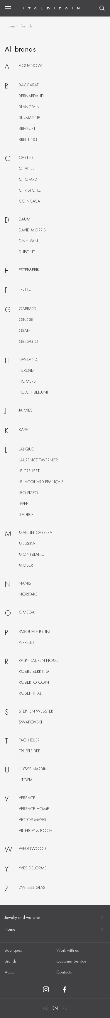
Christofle (30, 190)
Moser (26, 565)
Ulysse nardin (33, 769)
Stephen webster (36, 711)
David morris (32, 230)
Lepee (23, 503)
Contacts (64, 972)
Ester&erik (29, 270)
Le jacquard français (41, 482)
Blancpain (29, 107)
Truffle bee (29, 751)
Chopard (28, 179)
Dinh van (28, 241)
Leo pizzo (28, 493)
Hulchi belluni (33, 392)
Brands (10, 961)
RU (64, 1008)
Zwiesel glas (32, 887)
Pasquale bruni (34, 631)
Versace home (34, 809)
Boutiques (13, 950)
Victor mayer (32, 820)
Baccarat (29, 85)
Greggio (28, 341)
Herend (26, 370)
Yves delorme (33, 868)
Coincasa (29, 201)
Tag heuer (29, 740)
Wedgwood (32, 848)
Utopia (26, 780)
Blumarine (29, 118)
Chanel (26, 168)
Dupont (27, 252)
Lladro (26, 514)
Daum (25, 219)
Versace (27, 798)
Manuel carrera (35, 532)
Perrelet (26, 642)
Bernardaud (31, 96)
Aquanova (31, 65)
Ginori (26, 320)
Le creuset (29, 471)
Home (10, 26)
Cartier (26, 157)
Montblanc (31, 554)
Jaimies (26, 410)
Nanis (25, 583)
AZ (45, 1008)
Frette (25, 289)
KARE (23, 429)
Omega (27, 612)
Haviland (28, 359)
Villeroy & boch (35, 830)
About (10, 972)
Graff (25, 330)
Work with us (67, 950)
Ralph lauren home (39, 660)
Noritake (28, 594)
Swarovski (30, 722)
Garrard (27, 309)
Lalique (26, 449)
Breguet (27, 128)
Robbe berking (34, 671)
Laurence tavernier (38, 460)
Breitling (28, 139)
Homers (27, 381)
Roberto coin (34, 682)
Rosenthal (30, 693)
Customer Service (71, 961)
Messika (27, 543)
